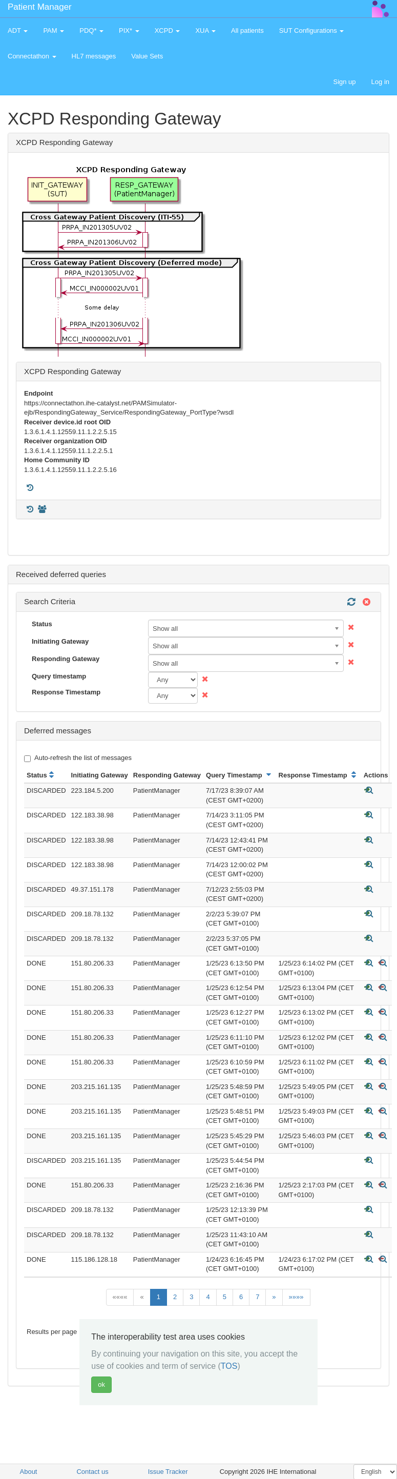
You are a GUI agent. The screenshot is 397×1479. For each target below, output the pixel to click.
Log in (380, 82)
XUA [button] (205, 30)
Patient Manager (40, 7)
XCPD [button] (167, 30)
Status (42, 624)
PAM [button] (53, 30)
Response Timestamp (66, 692)
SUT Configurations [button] (311, 30)
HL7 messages (94, 56)
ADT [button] (18, 30)
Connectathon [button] (32, 56)
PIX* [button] (129, 30)
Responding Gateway (65, 659)
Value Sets (147, 56)
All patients (247, 30)
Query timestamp (59, 676)
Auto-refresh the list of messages (78, 758)
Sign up (344, 82)
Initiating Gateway (60, 641)
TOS (229, 1366)
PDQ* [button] (91, 30)
